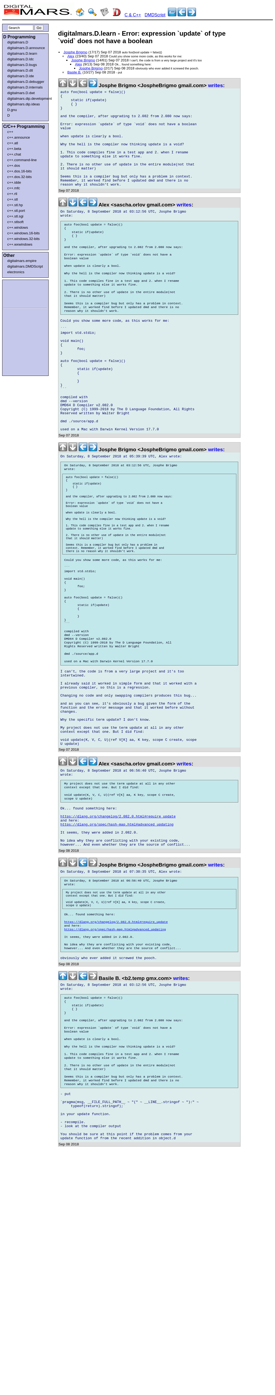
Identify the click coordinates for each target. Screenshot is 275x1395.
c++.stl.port (16, 211)
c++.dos (13, 166)
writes (215, 85)
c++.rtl (12, 194)
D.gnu (12, 110)
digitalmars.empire (22, 261)
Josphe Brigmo (75, 52)
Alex (70, 56)
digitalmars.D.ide (20, 76)
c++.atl (12, 143)
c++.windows (17, 227)
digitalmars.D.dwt (21, 93)
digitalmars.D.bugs (22, 65)
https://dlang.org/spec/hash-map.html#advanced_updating (116, 937)
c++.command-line (22, 160)
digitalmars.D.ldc (20, 59)
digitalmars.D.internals (25, 87)
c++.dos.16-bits (19, 171)
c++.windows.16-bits (23, 233)
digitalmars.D (17, 42)
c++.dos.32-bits (19, 177)
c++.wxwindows (19, 244)
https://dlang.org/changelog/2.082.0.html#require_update (118, 927)
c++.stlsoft (15, 222)
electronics (15, 272)
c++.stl (12, 199)
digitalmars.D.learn (22, 53)
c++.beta (14, 149)
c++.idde (14, 182)
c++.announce (18, 137)
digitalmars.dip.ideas (23, 104)
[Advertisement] (19, 293)
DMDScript (155, 15)
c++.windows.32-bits (23, 239)
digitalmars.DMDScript (25, 266)
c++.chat (14, 154)
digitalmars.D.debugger (25, 82)
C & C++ (133, 15)
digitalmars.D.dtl (20, 70)
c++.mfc (13, 188)
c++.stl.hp (15, 205)
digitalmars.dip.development (26, 99)
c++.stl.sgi (15, 216)
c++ (10, 132)
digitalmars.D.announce (26, 48)
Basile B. (74, 72)
